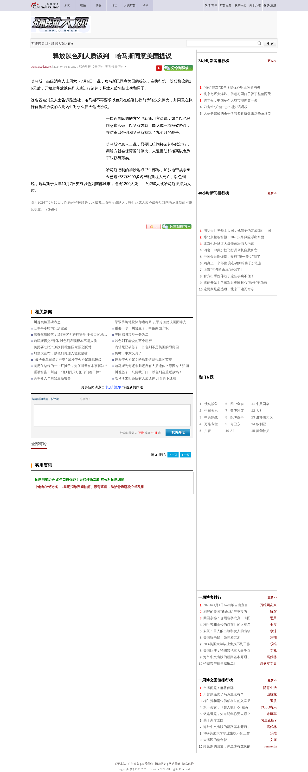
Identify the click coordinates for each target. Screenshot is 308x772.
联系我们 (147, 764)
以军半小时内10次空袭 (50, 328)
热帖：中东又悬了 (128, 353)
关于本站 (120, 764)
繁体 (214, 5)
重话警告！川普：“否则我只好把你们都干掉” (67, 372)
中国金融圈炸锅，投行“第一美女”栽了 (232, 256)
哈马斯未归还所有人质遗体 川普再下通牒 (145, 378)
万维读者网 (39, 43)
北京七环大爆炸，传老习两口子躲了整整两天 (237, 94)
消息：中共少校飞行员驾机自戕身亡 (230, 250)
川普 (207, 431)
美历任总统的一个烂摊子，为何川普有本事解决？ (71, 366)
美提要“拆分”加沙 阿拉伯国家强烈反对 (62, 347)
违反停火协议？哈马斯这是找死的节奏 (143, 359)
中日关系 (211, 410)
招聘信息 (161, 764)
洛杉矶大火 (264, 417)
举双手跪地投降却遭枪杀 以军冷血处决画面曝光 (150, 322)
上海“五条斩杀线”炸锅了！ (224, 269)
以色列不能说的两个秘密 (133, 341)
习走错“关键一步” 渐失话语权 (226, 107)
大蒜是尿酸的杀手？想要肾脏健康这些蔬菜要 (237, 113)
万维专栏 (211, 424)
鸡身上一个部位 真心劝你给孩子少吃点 (233, 263)
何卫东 (235, 424)
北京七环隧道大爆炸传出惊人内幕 (229, 243)
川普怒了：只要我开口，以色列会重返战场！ (148, 372)
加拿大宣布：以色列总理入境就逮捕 (61, 353)
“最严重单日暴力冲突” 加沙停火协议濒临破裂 (68, 359)
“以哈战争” (114, 387)
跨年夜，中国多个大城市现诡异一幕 (230, 100)
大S (258, 410)
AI (232, 431)
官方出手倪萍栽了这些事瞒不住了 (229, 276)
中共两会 (263, 404)
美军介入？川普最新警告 (52, 378)
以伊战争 (237, 417)
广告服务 (133, 764)
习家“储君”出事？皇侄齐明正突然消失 (232, 87)
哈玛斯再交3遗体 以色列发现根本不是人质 (65, 341)
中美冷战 (211, 417)
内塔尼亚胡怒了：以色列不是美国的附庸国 (147, 347)
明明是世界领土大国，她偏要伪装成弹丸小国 (237, 230)
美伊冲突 (237, 410)
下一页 (185, 455)
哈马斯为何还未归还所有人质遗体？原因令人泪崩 (152, 366)
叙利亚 (261, 424)
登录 (266, 5)
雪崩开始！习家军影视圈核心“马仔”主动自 (235, 282)
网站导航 (174, 764)
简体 (208, 5)
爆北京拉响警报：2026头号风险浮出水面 (234, 237)
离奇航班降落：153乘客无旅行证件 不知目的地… (70, 334)
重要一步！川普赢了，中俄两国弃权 (142, 328)
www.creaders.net (41, 66)
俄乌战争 (211, 404)
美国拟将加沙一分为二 (131, 334)
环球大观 (58, 43)
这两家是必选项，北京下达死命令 (229, 289)
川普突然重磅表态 (47, 322)
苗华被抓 (263, 431)
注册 (273, 5)
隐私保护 (188, 764)
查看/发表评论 (114, 66)
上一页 (173, 455)
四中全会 (237, 404)
